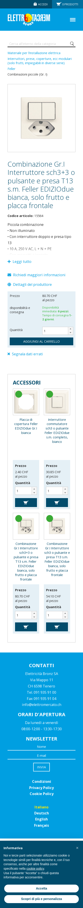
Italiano (41, 807)
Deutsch (41, 813)
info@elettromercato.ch (41, 704)
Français (41, 825)
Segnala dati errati (25, 354)
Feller (11, 68)
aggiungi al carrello (41, 341)
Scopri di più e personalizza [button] (41, 899)
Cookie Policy (42, 793)
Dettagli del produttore (30, 284)
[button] (70, 329)
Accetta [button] (41, 888)
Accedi (43, 4)
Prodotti (70, 4)
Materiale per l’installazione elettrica (34, 53)
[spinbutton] (57, 331)
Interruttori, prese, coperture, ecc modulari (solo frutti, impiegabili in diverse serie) (40, 60)
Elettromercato (29, 20)
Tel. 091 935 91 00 (41, 692)
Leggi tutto (19, 261)
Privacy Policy (41, 787)
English (41, 819)
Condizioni (41, 781)
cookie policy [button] (35, 868)
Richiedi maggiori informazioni (37, 274)
